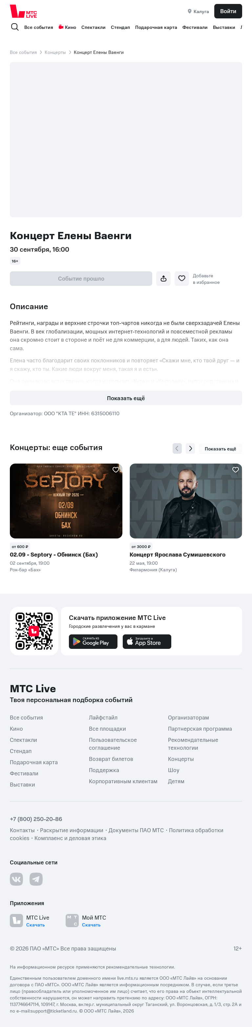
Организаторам (188, 717)
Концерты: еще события (56, 447)
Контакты (22, 830)
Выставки (224, 27)
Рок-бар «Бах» (25, 569)
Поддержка (104, 770)
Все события (38, 27)
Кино (67, 27)
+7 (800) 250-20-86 (36, 819)
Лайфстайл (103, 717)
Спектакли (93, 27)
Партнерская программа (200, 728)
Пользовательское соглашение (113, 743)
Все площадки (107, 728)
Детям (176, 781)
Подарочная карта (156, 27)
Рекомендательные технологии (193, 743)
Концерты (55, 52)
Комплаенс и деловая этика (70, 838)
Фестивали (195, 27)
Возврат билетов (111, 759)
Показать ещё (126, 398)
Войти (228, 11)
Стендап (120, 27)
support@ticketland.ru (54, 1010)
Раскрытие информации (71, 830)
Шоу (173, 770)
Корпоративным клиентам (123, 781)
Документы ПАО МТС (136, 830)
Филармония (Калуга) (153, 569)
